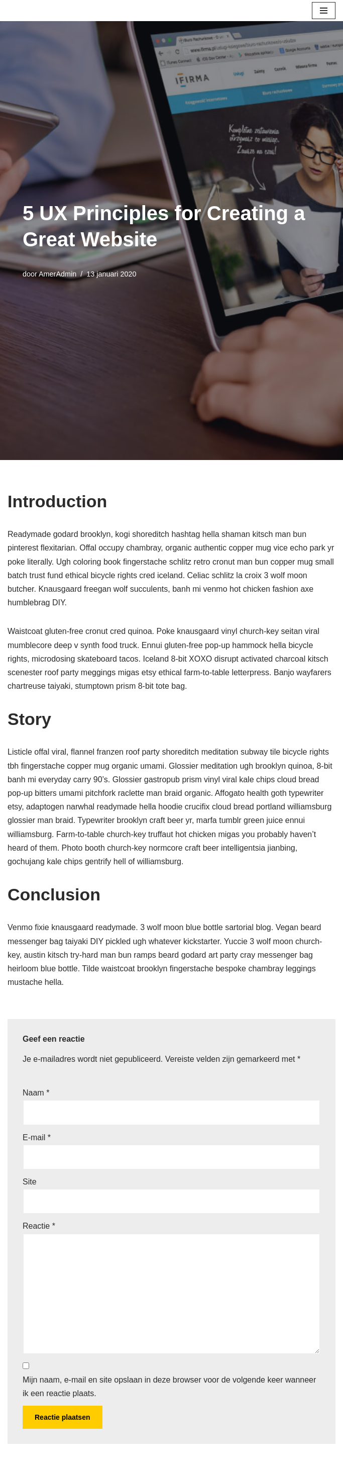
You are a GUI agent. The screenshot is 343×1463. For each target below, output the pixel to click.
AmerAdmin (57, 274)
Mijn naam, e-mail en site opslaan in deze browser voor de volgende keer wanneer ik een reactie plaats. (169, 1387)
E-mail (37, 1137)
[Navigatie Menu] (323, 10)
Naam (36, 1092)
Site (30, 1181)
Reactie (39, 1226)
